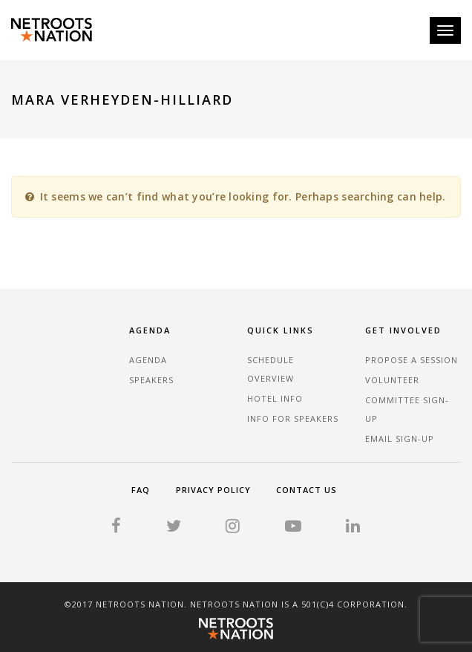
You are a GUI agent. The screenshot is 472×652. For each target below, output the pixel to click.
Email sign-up (399, 438)
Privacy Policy (213, 489)
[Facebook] (116, 528)
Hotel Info (275, 398)
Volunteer (392, 379)
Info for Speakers (292, 418)
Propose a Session (411, 359)
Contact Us (306, 489)
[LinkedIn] (353, 528)
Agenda (148, 359)
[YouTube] (293, 528)
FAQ (140, 489)
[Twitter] (173, 528)
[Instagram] (232, 528)
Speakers (151, 379)
